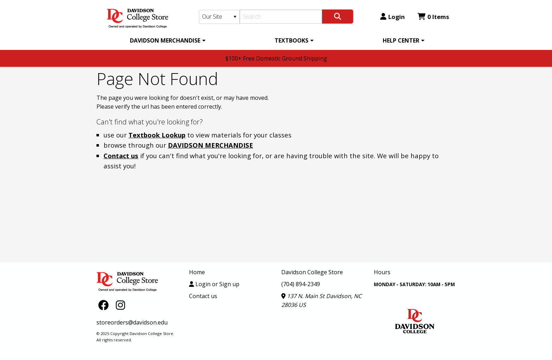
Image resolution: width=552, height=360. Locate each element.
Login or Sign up (214, 284)
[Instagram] (120, 304)
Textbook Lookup (157, 134)
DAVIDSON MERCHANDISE (165, 40)
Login (392, 17)
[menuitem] (166, 40)
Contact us (121, 155)
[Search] (281, 16)
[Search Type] (219, 17)
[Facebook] (105, 304)
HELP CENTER (401, 40)
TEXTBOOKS (291, 40)
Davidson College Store (312, 272)
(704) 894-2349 (300, 284)
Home (197, 272)
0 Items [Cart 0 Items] (433, 17)
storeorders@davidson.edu (132, 322)
